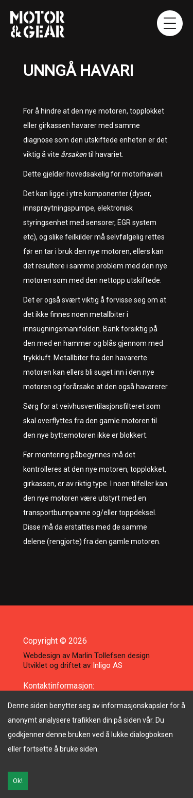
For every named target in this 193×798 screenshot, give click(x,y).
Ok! (18, 781)
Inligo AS (107, 665)
